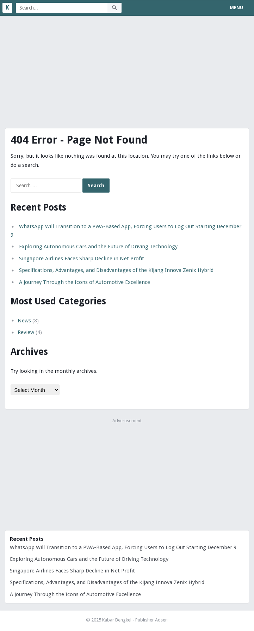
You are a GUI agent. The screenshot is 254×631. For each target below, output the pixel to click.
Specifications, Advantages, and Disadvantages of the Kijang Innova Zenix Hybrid (116, 270)
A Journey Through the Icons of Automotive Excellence (84, 282)
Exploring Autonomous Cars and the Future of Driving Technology (98, 246)
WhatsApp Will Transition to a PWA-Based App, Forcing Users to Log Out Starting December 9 (123, 547)
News (24, 320)
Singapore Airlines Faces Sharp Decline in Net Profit (81, 258)
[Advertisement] (127, 68)
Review (26, 332)
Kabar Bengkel (116, 620)
